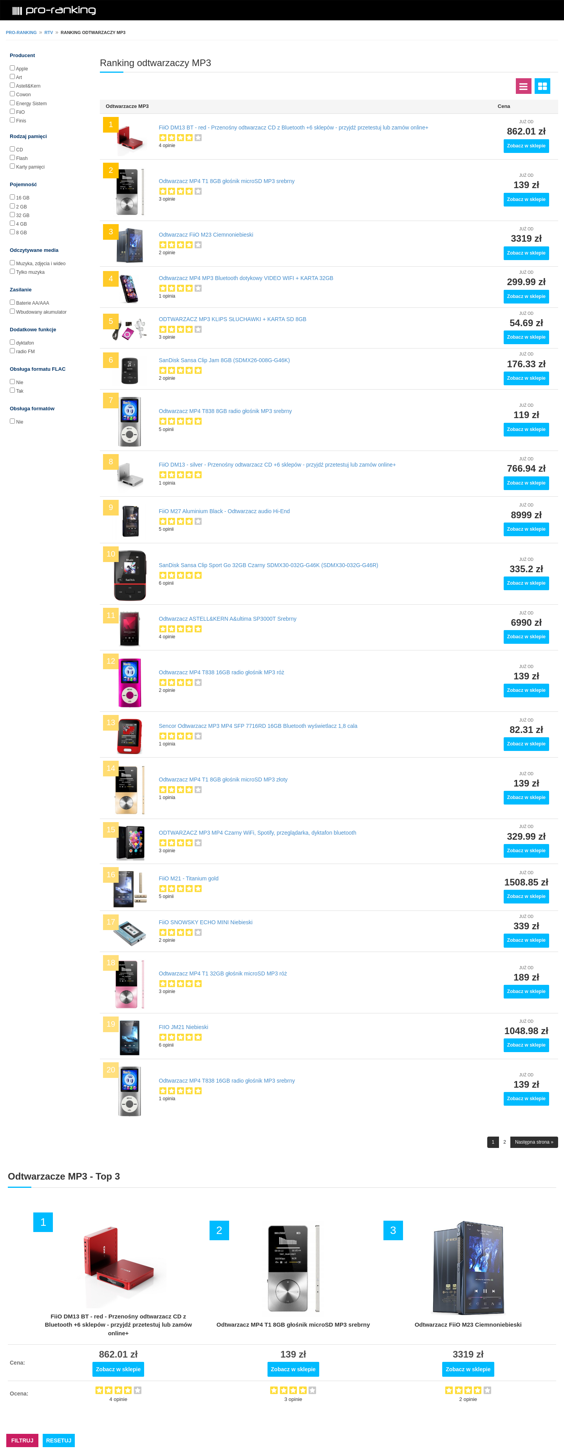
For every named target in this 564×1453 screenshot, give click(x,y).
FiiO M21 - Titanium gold (189, 878)
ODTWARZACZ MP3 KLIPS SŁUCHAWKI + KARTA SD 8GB (233, 319)
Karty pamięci (30, 167)
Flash (21, 158)
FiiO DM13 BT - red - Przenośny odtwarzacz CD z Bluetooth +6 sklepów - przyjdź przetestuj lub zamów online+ (293, 127)
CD (19, 150)
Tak (20, 391)
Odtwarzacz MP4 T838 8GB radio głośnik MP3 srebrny (225, 411)
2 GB (21, 207)
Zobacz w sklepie (526, 146)
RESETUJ (59, 1440)
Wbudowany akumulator (41, 312)
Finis (21, 121)
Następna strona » (534, 1142)
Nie (19, 382)
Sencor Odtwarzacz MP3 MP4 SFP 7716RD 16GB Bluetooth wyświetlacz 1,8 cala (258, 726)
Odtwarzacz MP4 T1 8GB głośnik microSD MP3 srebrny (227, 181)
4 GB (21, 224)
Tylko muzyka (30, 272)
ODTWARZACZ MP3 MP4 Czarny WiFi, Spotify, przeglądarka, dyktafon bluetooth (257, 833)
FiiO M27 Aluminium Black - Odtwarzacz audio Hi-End (224, 511)
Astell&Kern (28, 86)
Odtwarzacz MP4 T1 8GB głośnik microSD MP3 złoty (223, 779)
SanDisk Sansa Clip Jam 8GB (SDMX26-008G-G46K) (224, 360)
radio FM (25, 351)
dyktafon (25, 343)
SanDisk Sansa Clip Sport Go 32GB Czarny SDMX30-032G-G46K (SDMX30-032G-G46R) (268, 565)
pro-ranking (21, 32)
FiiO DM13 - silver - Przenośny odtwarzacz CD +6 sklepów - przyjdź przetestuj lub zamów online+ (277, 465)
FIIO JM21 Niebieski (183, 1027)
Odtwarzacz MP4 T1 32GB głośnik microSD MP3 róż (223, 973)
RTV (48, 32)
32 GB (22, 215)
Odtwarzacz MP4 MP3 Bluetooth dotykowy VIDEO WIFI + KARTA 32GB (246, 278)
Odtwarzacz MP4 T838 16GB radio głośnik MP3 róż (221, 672)
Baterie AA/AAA (32, 303)
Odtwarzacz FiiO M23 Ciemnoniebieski (206, 235)
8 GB (21, 232)
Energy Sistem (31, 103)
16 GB (22, 198)
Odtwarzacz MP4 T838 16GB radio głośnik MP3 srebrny (227, 1081)
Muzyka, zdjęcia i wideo (40, 263)
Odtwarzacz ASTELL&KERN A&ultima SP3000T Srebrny (227, 619)
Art (19, 77)
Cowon (23, 94)
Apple (22, 69)
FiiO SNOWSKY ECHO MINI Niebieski (206, 922)
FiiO (20, 112)
